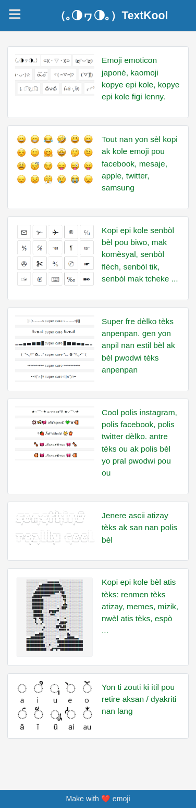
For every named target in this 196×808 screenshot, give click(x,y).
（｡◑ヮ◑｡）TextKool (111, 15)
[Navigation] (14, 14)
